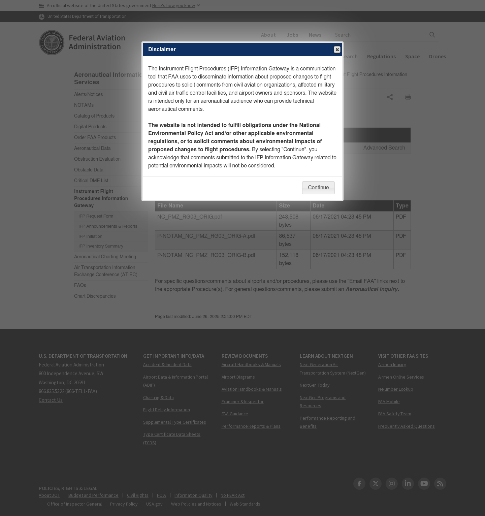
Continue (318, 187)
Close (337, 50)
